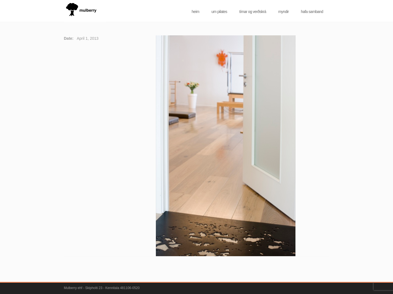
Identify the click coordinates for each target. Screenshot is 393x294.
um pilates (219, 11)
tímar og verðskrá (252, 11)
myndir (283, 11)
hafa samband (312, 11)
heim (195, 11)
